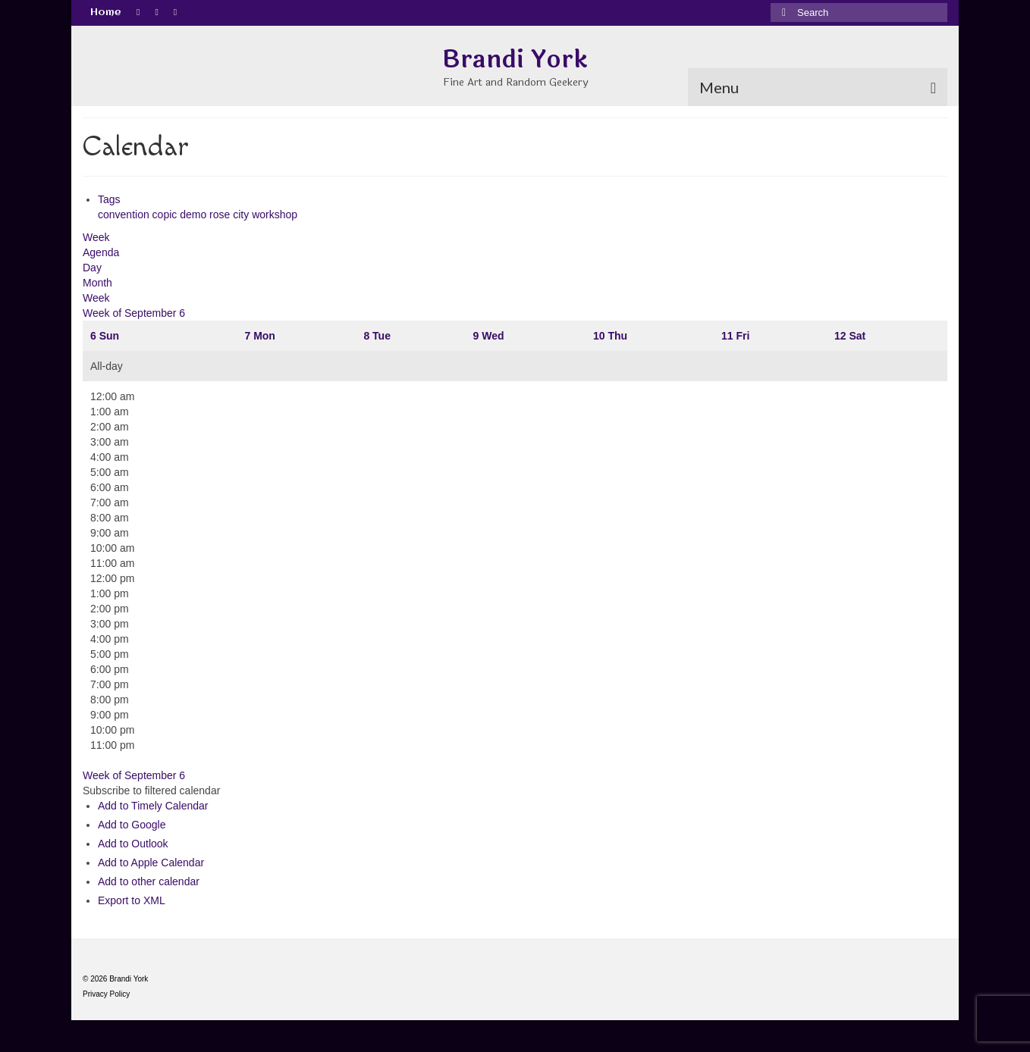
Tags (109, 199)
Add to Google (132, 825)
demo (194, 214)
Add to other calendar (148, 881)
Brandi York (515, 59)
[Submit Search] (782, 12)
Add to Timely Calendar (153, 806)
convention (125, 214)
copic (166, 214)
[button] (151, 790)
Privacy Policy (106, 994)
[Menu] (817, 87)
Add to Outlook (133, 844)
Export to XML (131, 900)
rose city (230, 214)
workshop (274, 214)
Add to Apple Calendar (151, 862)
